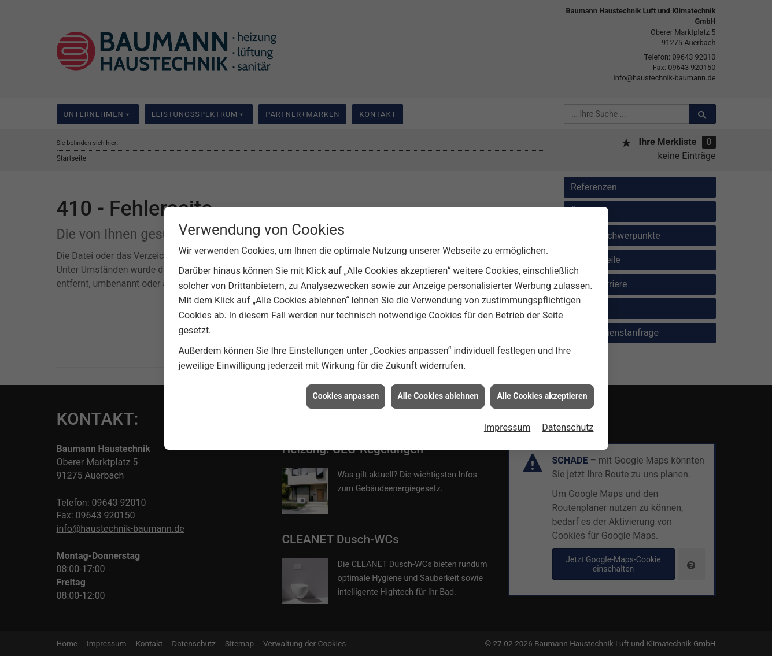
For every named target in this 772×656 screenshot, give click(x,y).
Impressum (507, 421)
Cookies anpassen (346, 389)
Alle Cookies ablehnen (437, 389)
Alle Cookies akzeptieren (542, 389)
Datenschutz (567, 421)
